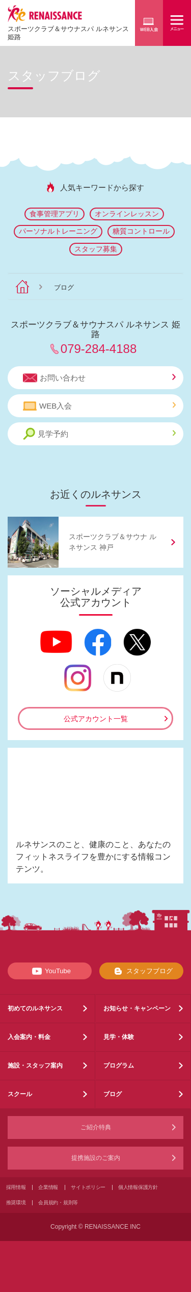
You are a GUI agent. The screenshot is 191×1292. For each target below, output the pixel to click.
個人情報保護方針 (138, 1187)
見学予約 (99, 433)
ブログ (112, 1094)
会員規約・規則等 (58, 1202)
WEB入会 (99, 406)
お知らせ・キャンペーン (137, 1008)
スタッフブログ (141, 971)
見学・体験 (118, 1037)
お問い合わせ (99, 378)
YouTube (50, 971)
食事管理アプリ (54, 214)
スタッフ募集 (95, 249)
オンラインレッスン (127, 214)
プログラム (118, 1065)
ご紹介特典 (95, 1127)
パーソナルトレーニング (58, 231)
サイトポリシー (88, 1187)
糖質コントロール (141, 231)
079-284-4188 (99, 349)
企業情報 (48, 1187)
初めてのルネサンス (35, 1008)
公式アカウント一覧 (96, 719)
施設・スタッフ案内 (35, 1065)
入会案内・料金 (29, 1037)
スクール (20, 1094)
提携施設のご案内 (95, 1157)
